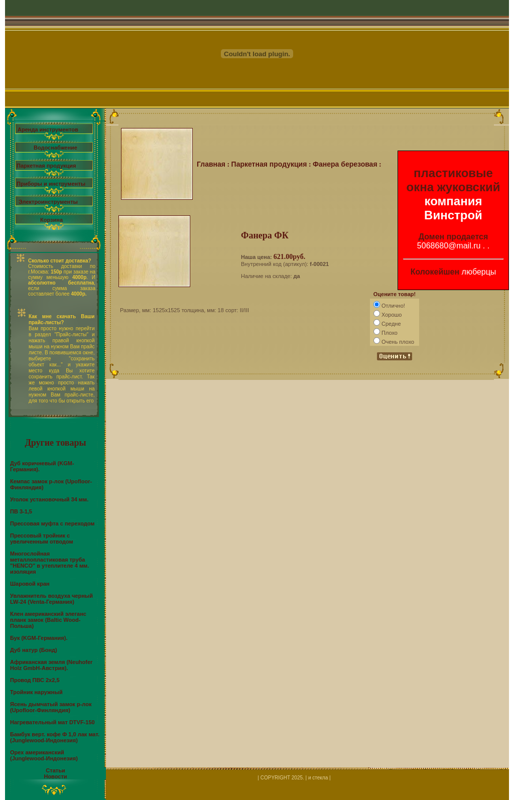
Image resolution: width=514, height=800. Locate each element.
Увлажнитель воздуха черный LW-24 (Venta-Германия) (51, 599)
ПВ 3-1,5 (21, 511)
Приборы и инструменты (51, 184)
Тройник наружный (36, 692)
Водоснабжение (55, 148)
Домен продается (453, 236)
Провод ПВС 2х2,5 (35, 680)
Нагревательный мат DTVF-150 (52, 722)
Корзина (51, 220)
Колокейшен (435, 272)
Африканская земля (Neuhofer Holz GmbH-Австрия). (51, 665)
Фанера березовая (345, 164)
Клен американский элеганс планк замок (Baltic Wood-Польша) (48, 620)
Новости (55, 776)
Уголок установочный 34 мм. (49, 499)
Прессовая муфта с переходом (52, 523)
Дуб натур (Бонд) (33, 650)
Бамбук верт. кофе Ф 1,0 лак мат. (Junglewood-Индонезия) (54, 737)
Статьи (55, 770)
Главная (211, 164)
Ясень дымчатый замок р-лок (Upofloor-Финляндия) (50, 707)
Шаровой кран (30, 584)
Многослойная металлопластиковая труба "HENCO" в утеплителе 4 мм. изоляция (49, 563)
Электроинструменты (48, 202)
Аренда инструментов (48, 129)
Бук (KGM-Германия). (38, 638)
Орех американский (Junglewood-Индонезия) (44, 755)
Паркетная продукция (46, 166)
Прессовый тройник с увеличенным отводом (41, 538)
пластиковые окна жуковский (453, 180)
